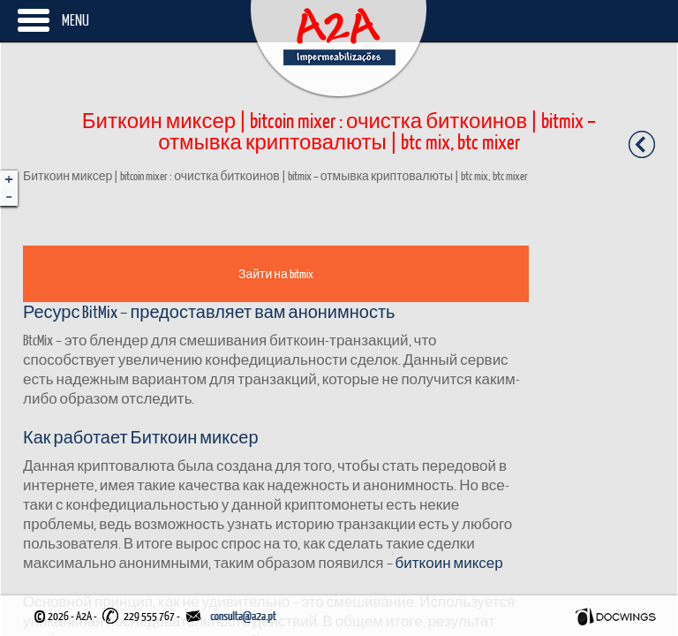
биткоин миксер (449, 562)
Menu (75, 20)
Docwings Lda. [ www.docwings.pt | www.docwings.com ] (616, 616)
